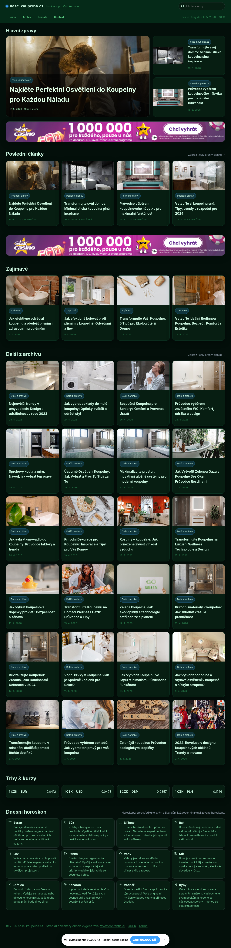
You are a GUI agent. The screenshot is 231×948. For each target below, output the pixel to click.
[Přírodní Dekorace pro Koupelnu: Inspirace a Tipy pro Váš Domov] (88, 528)
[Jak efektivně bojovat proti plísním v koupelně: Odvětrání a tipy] (88, 308)
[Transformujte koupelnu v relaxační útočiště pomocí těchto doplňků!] (32, 732)
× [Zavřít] (164, 940)
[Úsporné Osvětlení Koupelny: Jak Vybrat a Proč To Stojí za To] (88, 461)
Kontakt (59, 17)
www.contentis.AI (112, 926)
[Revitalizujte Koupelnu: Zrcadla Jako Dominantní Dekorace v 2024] (32, 664)
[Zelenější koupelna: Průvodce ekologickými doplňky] (143, 732)
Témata (42, 17)
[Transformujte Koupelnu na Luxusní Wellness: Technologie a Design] (198, 528)
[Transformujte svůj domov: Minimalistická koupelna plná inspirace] (88, 193)
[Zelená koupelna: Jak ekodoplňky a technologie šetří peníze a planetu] (143, 596)
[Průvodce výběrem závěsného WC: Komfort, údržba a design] (198, 393)
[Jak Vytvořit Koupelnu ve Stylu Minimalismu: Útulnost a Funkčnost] (143, 664)
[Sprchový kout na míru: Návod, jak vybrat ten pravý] (32, 461)
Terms (143, 926)
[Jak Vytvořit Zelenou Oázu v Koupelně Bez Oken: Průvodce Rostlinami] (198, 461)
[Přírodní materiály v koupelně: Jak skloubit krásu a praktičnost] (198, 596)
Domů (12, 17)
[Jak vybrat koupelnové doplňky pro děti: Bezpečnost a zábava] (32, 596)
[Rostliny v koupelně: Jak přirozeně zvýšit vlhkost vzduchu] (143, 528)
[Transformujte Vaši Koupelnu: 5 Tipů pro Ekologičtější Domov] (143, 308)
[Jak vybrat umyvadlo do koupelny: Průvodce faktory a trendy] (32, 528)
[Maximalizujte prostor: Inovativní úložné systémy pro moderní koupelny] (143, 461)
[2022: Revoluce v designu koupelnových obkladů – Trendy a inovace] (198, 732)
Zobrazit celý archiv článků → (206, 154)
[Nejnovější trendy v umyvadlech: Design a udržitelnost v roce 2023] (32, 393)
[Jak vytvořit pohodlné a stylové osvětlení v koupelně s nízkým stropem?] (198, 664)
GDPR (132, 926)
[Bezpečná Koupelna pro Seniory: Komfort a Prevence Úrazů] (143, 393)
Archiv (27, 17)
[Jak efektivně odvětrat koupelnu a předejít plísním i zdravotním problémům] (32, 308)
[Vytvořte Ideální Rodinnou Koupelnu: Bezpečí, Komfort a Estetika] (198, 308)
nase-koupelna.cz (27, 6)
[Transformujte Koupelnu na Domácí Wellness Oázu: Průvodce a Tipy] (88, 596)
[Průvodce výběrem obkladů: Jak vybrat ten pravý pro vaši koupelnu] (88, 732)
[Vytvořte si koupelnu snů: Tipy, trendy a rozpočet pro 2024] (198, 193)
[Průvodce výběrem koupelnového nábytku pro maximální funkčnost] (143, 193)
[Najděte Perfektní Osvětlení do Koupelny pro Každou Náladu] (32, 193)
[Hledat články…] (204, 6)
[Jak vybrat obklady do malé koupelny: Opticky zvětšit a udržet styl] (88, 393)
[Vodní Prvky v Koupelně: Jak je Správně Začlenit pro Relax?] (88, 664)
